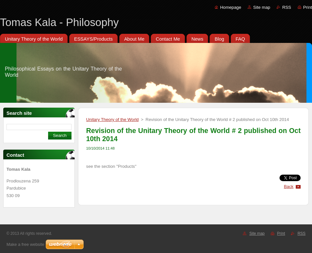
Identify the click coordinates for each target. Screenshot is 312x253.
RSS (286, 7)
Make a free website (25, 244)
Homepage (230, 7)
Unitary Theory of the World (112, 119)
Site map (261, 7)
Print (307, 7)
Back (289, 186)
